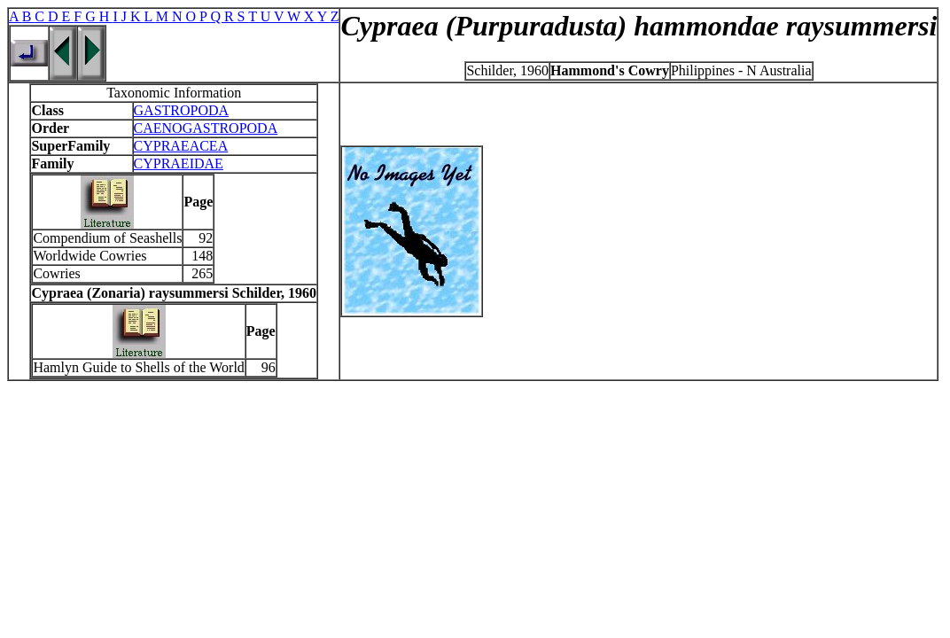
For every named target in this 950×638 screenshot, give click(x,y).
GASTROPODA (182, 110)
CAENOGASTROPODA (206, 128)
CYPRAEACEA (181, 145)
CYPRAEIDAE (178, 163)
